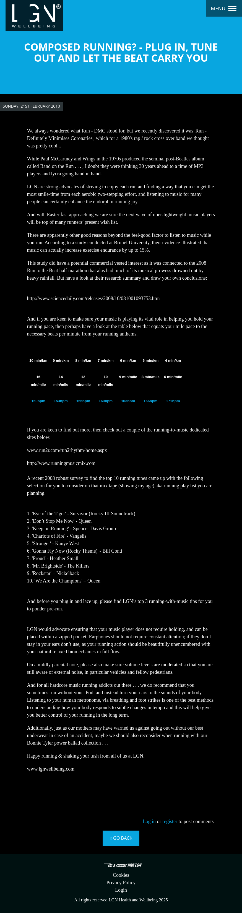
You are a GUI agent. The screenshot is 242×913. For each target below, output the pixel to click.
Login (121, 890)
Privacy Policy (121, 882)
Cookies (121, 875)
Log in (149, 821)
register (169, 821)
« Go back (121, 838)
